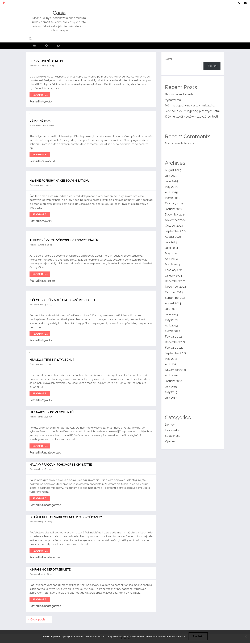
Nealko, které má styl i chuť (52, 359)
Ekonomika (172, 430)
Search (169, 59)
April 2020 (171, 375)
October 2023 (174, 292)
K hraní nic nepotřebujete (50, 569)
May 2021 (171, 358)
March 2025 (172, 198)
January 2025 (173, 209)
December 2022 (175, 342)
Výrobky (47, 101)
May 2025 (171, 186)
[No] (245, 636)
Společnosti (49, 161)
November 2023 (175, 286)
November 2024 (175, 220)
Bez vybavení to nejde (47, 61)
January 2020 (173, 381)
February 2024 (174, 270)
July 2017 (171, 397)
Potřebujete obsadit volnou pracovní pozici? (66, 517)
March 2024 (172, 264)
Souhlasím (198, 636)
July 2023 (171, 308)
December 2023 (175, 281)
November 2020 (175, 370)
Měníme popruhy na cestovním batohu (59, 180)
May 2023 (171, 320)
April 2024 (171, 259)
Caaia (59, 13)
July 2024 (171, 242)
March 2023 (172, 331)
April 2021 (171, 364)
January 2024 (173, 275)
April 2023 (171, 325)
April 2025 (171, 192)
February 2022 (174, 347)
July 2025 (171, 175)
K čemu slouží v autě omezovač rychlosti (62, 300)
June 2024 (171, 247)
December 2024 (175, 214)
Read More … (40, 95)
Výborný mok (40, 121)
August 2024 (173, 236)
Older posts (37, 619)
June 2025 (171, 181)
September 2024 (176, 231)
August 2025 (173, 170)
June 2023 (171, 314)
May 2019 (171, 392)
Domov (170, 424)
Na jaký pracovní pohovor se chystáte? (61, 464)
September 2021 (175, 353)
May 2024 (171, 253)
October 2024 (174, 225)
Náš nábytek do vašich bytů (51, 412)
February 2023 (174, 336)
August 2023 (173, 303)
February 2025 (174, 203)
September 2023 (175, 297)
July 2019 (171, 386)
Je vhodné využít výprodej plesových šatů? (64, 240)
